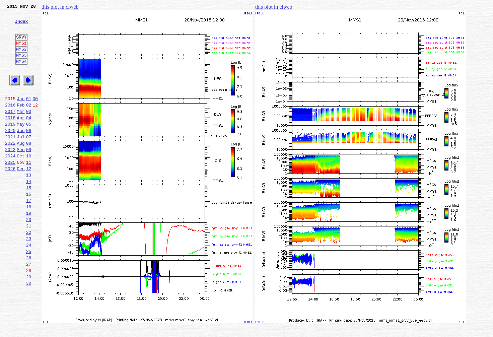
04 (28, 137)
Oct (20, 181)
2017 (10, 129)
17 (28, 232)
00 (35, 115)
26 (28, 299)
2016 (10, 122)
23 (28, 277)
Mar (20, 129)
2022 (10, 166)
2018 (10, 137)
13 (28, 203)
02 (28, 122)
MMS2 (21, 58)
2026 (10, 196)
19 (28, 247)
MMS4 (21, 72)
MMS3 (21, 65)
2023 (10, 174)
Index (21, 25)
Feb (20, 122)
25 (28, 291)
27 (28, 306)
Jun (20, 151)
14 (28, 210)
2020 (10, 151)
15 (28, 218)
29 (28, 321)
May (20, 144)
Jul (20, 159)
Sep (20, 174)
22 (28, 269)
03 (28, 129)
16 (28, 225)
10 (28, 181)
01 (28, 115)
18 (28, 240)
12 (28, 196)
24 (28, 284)
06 (28, 151)
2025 (10, 188)
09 (28, 174)
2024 (10, 181)
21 (28, 262)
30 (28, 328)
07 (28, 159)
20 (28, 255)
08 (28, 166)
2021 (10, 159)
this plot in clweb (60, 7)
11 (28, 188)
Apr (20, 137)
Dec (20, 196)
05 (28, 144)
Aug (20, 166)
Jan (20, 115)
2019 (10, 144)
